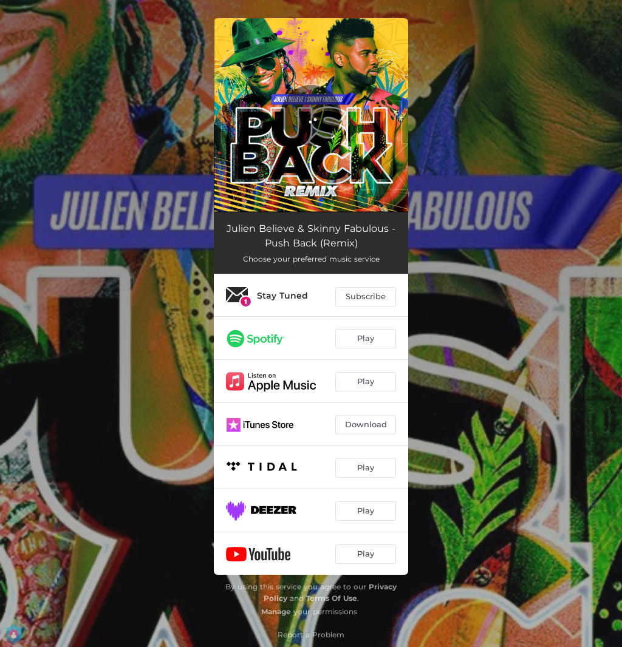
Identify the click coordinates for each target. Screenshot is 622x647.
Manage (276, 611)
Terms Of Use (331, 598)
